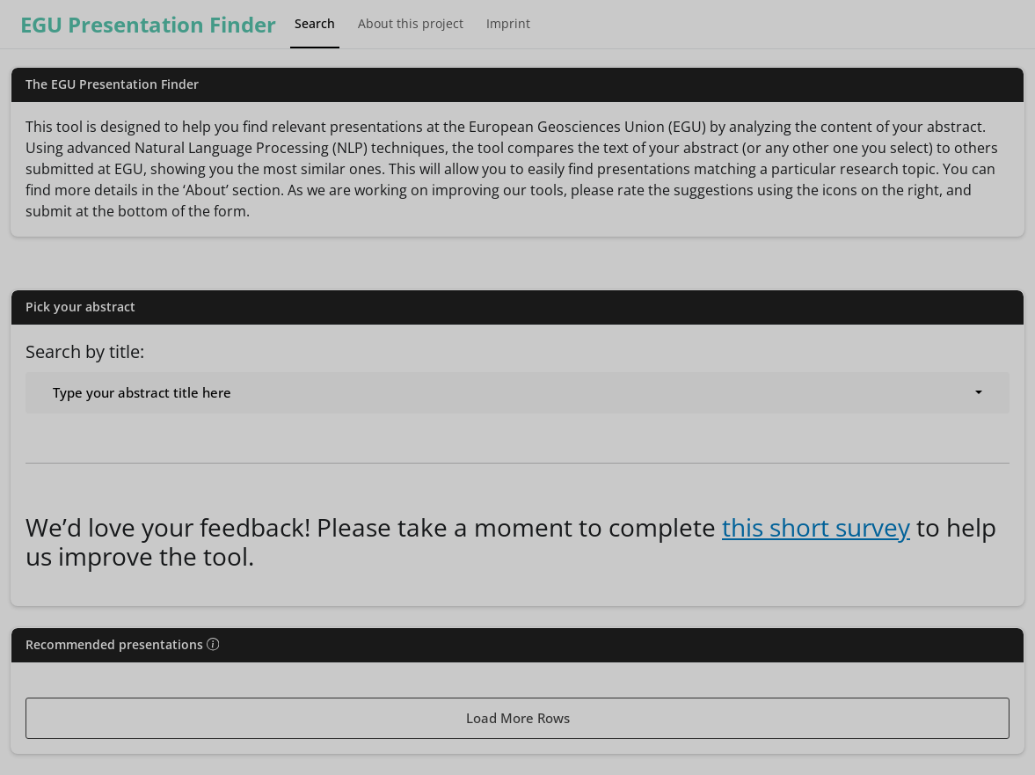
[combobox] (517, 392)
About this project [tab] (410, 23)
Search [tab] (315, 23)
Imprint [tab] (508, 23)
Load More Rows (518, 718)
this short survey (816, 527)
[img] (213, 644)
